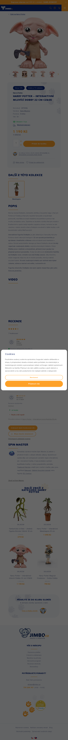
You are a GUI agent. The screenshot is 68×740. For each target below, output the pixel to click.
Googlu (44, 365)
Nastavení (34, 377)
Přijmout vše (34, 384)
